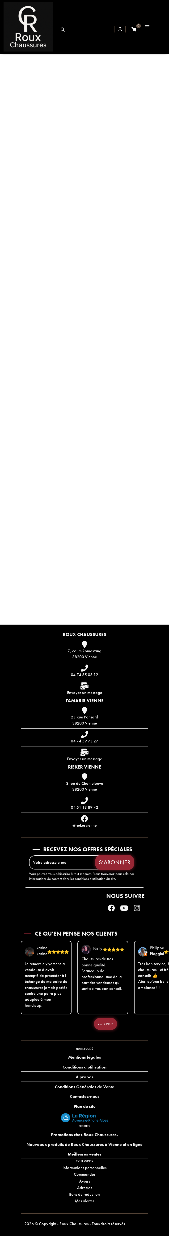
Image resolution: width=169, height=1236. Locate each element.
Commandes (84, 1174)
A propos (84, 1077)
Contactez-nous (84, 1096)
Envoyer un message (84, 692)
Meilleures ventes (84, 1154)
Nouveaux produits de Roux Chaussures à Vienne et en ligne (84, 1144)
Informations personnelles (84, 1167)
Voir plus (105, 1023)
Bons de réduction (84, 1194)
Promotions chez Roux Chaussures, (84, 1134)
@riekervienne (84, 825)
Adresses (84, 1187)
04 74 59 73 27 (84, 741)
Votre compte (84, 1160)
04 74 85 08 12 (84, 674)
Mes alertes (84, 1201)
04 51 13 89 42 (84, 807)
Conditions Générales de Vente (84, 1086)
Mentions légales (84, 1057)
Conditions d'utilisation (84, 1067)
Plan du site (85, 1106)
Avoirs (84, 1181)
